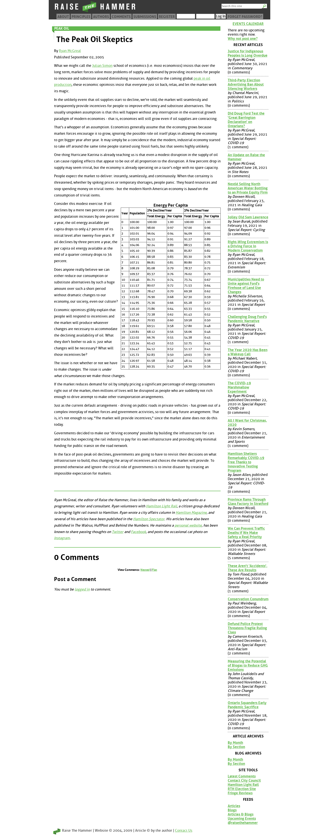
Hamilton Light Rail (161, 506)
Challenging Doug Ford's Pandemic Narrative (247, 319)
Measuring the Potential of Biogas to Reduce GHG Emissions (248, 665)
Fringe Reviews (240, 793)
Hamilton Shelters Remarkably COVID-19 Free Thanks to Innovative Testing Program (246, 462)
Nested (145, 570)
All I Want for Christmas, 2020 (247, 422)
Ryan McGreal (70, 51)
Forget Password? (245, 17)
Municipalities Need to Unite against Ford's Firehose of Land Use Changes (246, 285)
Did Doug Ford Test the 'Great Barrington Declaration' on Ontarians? (246, 119)
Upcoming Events (242, 818)
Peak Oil (61, 28)
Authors (101, 17)
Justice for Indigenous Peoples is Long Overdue (247, 53)
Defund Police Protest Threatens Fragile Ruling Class (247, 628)
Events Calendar (248, 24)
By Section (236, 747)
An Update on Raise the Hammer (246, 157)
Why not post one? (243, 39)
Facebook (138, 532)
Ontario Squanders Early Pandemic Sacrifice (247, 705)
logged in (82, 589)
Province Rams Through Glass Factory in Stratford (248, 501)
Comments (121, 17)
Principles (81, 17)
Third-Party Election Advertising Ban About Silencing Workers (246, 84)
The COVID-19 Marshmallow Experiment (239, 387)
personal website (188, 525)
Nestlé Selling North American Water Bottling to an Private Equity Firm (248, 188)
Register (167, 17)
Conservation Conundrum (248, 599)
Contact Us (183, 830)
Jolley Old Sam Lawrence (248, 217)
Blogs (232, 810)
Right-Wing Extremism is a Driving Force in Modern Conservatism (248, 246)
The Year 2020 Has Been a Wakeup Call (247, 352)
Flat (154, 570)
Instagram (62, 538)
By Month (235, 743)
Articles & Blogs (240, 814)
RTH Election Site (242, 789)
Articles (234, 806)
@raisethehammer (243, 823)
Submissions (144, 17)
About (63, 17)
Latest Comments (242, 776)
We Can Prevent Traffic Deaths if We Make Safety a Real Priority (246, 532)
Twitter (117, 532)
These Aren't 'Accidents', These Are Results (247, 568)
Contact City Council (244, 780)
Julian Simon (102, 66)
